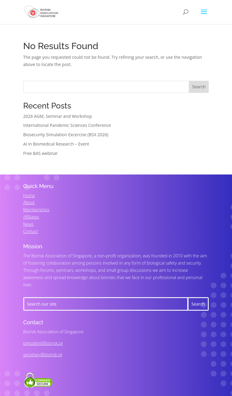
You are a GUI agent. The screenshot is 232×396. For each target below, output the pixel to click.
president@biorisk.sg (43, 343)
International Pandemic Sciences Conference (67, 125)
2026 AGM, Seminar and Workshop (57, 116)
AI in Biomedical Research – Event (56, 144)
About (29, 202)
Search (198, 87)
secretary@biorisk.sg (42, 354)
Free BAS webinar (40, 153)
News (28, 224)
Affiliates (31, 217)
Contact (30, 231)
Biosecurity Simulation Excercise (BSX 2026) (65, 134)
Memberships (36, 209)
